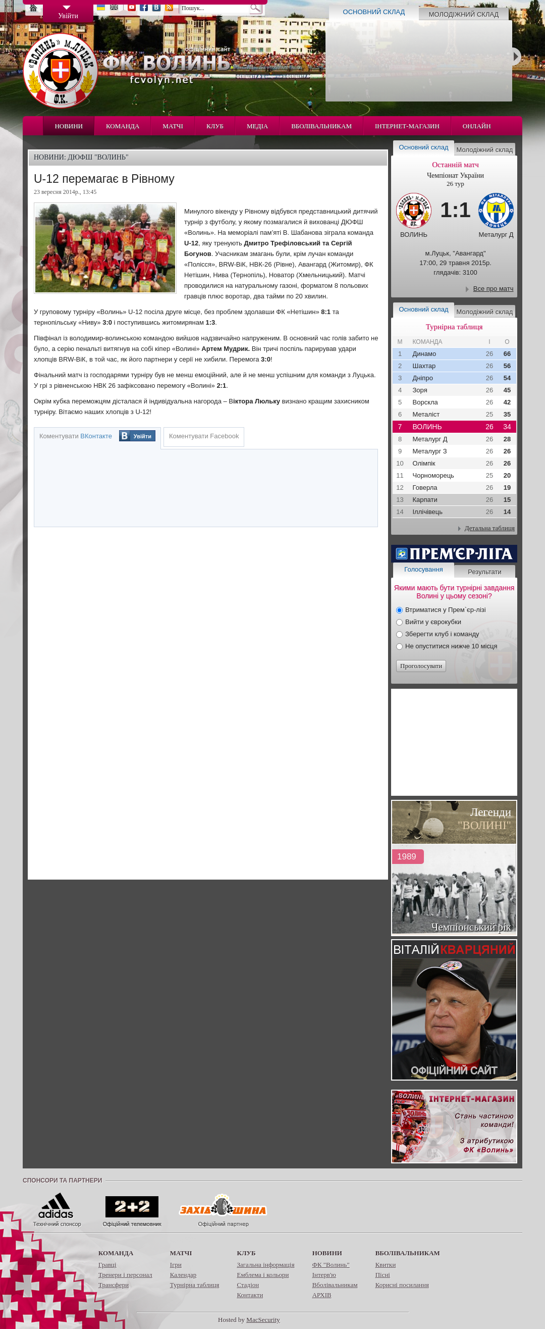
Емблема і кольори (263, 1275)
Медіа (257, 126)
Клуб (215, 126)
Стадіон (248, 1285)
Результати (484, 572)
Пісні (382, 1275)
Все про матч (493, 288)
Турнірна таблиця (195, 1285)
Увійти (142, 436)
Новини (68, 126)
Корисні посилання (402, 1285)
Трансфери (113, 1285)
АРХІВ (322, 1295)
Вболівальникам (321, 126)
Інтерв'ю (324, 1275)
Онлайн (477, 126)
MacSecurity (263, 1319)
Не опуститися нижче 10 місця (451, 646)
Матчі (172, 126)
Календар (183, 1275)
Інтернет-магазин (407, 126)
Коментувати (75, 436)
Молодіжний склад (464, 14)
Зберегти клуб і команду (442, 634)
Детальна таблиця (490, 528)
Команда (122, 126)
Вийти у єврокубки (433, 622)
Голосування (423, 569)
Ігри (176, 1264)
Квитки (385, 1264)
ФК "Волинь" (331, 1264)
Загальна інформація (265, 1264)
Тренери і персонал (125, 1275)
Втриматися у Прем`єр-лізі (445, 610)
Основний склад (374, 12)
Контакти (250, 1295)
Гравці (107, 1264)
